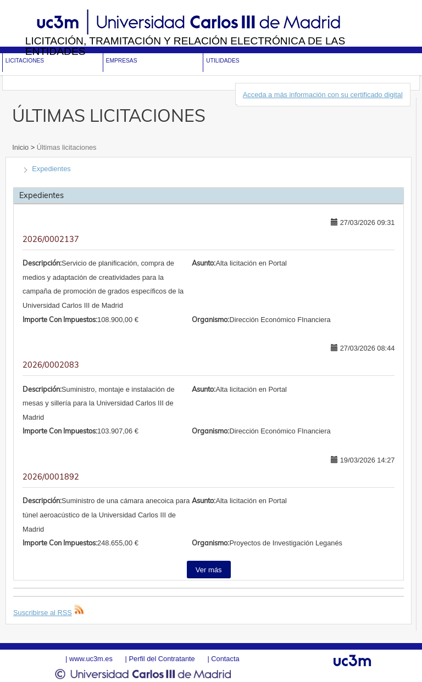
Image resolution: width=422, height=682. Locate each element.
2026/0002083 (51, 365)
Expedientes (51, 169)
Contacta (225, 659)
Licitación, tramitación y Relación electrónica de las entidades (185, 46)
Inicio (21, 147)
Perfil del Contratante (162, 659)
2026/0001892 (51, 477)
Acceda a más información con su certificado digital (323, 95)
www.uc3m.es (91, 659)
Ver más (209, 570)
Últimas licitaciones (65, 147)
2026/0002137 (51, 239)
